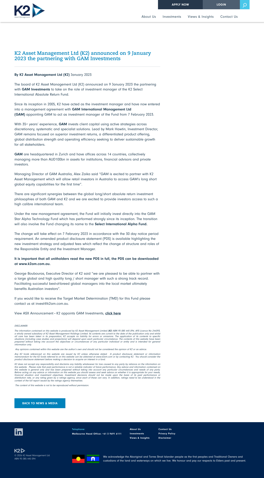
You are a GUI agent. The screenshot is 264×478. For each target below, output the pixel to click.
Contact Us (229, 16)
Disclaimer (164, 437)
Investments (172, 16)
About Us (148, 16)
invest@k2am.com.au (51, 303)
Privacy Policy (166, 433)
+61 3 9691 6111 (111, 433)
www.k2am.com (104, 356)
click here (113, 313)
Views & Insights (201, 16)
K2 (29, 10)
